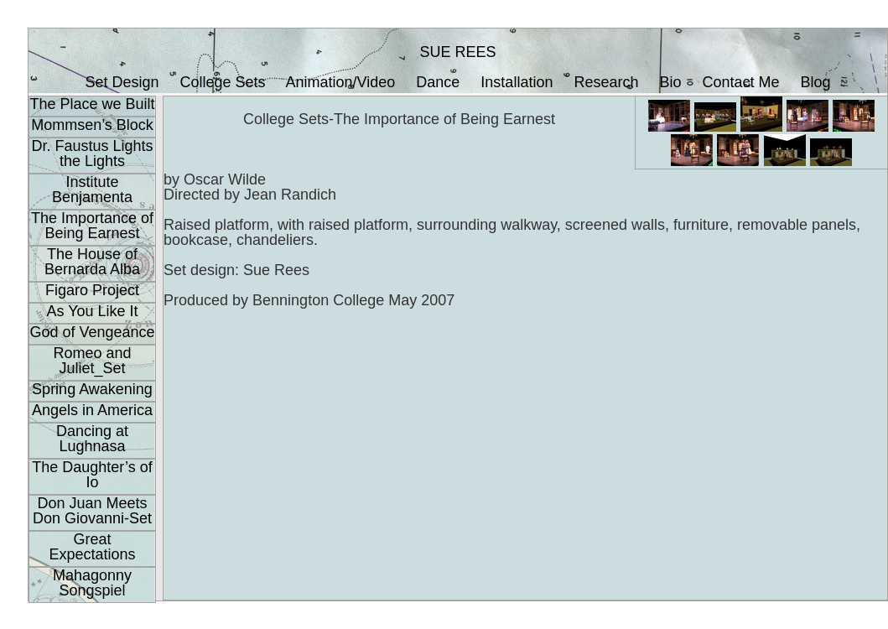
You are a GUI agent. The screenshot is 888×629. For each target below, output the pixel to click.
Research (606, 82)
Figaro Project (92, 290)
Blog (816, 82)
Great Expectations (92, 547)
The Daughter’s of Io (92, 475)
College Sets (222, 82)
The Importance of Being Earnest (92, 226)
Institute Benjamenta (92, 189)
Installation (516, 82)
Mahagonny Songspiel (92, 583)
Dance (438, 82)
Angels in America (92, 410)
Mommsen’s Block (92, 125)
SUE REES (457, 52)
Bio (671, 82)
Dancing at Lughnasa (92, 439)
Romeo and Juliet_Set (92, 361)
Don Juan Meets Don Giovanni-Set (92, 511)
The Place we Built (91, 104)
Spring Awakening (92, 389)
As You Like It (92, 311)
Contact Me (741, 82)
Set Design (121, 82)
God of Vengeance (91, 332)
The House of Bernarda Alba (92, 262)
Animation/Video (341, 82)
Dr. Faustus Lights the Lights (92, 153)
